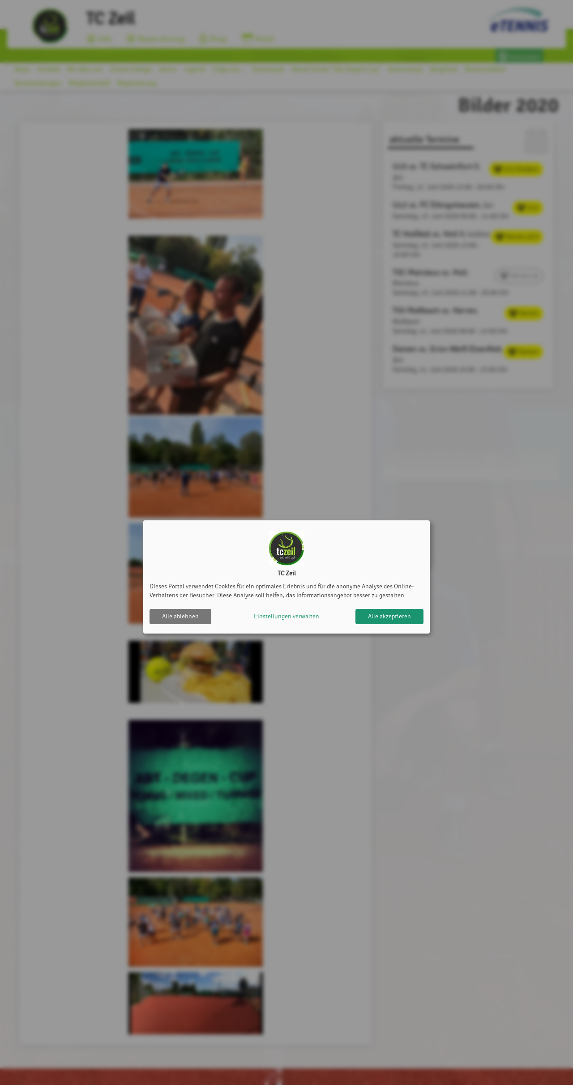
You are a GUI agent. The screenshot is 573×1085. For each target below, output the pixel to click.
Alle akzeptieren (389, 616)
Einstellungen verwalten (286, 616)
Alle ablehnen (180, 616)
